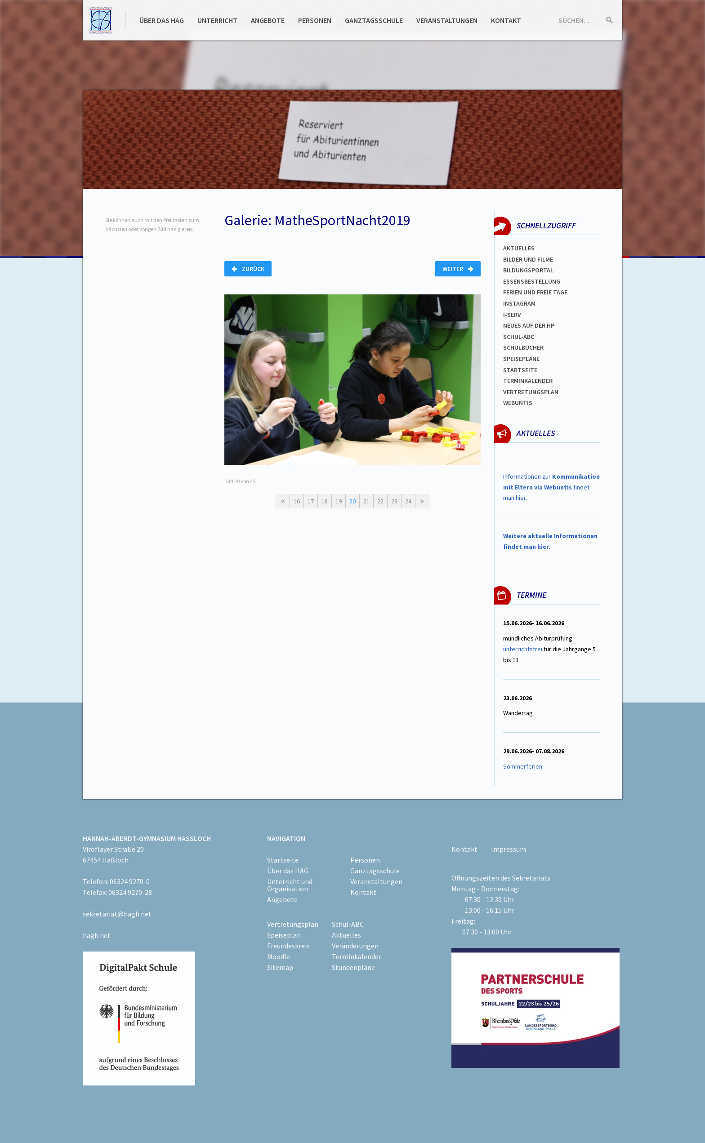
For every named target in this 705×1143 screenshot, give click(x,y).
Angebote (268, 20)
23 (394, 501)
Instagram (519, 303)
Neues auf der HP (528, 325)
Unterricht (217, 20)
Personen (314, 20)
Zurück (248, 269)
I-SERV (512, 315)
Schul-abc (518, 337)
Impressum (508, 849)
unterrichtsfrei (522, 649)
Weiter (457, 269)
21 (366, 501)
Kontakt (506, 20)
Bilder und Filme (528, 259)
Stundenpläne (353, 967)
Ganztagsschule (374, 20)
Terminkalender (528, 381)
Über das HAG (161, 20)
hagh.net (97, 935)
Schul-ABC (348, 924)
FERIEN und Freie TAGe (535, 292)
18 (324, 501)
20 (352, 501)
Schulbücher (523, 347)
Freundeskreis (288, 945)
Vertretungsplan (530, 392)
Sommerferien (523, 766)
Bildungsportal (528, 270)
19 (338, 501)
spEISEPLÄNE (521, 359)
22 (380, 501)
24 (408, 501)
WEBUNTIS (517, 403)
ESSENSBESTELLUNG (531, 281)
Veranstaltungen (446, 20)
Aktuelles (519, 248)
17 (311, 501)
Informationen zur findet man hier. (551, 487)
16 (297, 501)
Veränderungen (355, 945)
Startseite (520, 370)
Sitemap (280, 967)
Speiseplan (284, 934)
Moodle (278, 956)
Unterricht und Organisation (289, 885)
